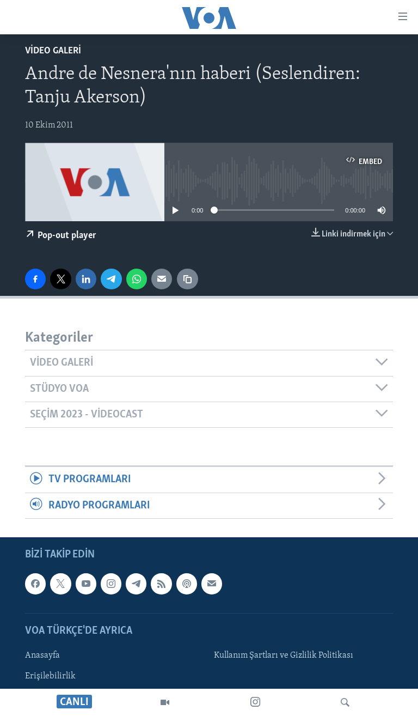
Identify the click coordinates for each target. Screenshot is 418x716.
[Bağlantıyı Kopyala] (187, 279)
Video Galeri (53, 51)
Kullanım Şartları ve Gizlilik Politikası (283, 655)
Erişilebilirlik (50, 676)
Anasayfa (42, 655)
